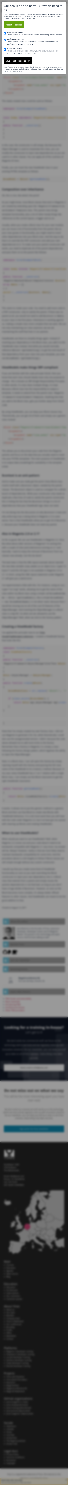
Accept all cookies (14, 24)
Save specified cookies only (18, 60)
